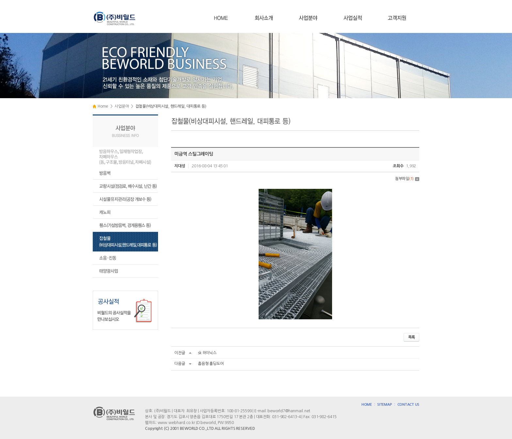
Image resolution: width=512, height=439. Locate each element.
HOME (366, 404)
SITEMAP (384, 404)
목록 (411, 337)
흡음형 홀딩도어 (210, 364)
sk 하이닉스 (207, 353)
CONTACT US (408, 404)
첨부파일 (407, 179)
